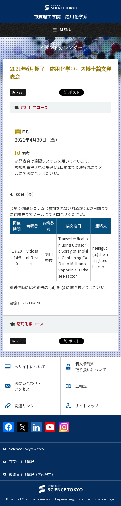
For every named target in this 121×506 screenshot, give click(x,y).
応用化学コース (34, 107)
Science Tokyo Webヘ (26, 448)
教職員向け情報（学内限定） (32, 474)
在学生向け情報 (21, 461)
